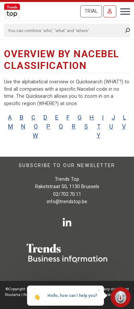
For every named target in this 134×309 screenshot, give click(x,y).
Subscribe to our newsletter (67, 165)
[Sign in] (109, 11)
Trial (91, 11)
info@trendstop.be (67, 202)
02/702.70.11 (67, 194)
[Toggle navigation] (123, 10)
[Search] (65, 30)
